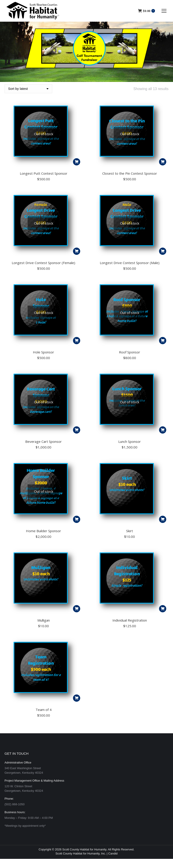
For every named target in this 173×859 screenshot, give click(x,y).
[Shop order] (28, 88)
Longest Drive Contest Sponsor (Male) (129, 262)
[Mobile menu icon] (163, 10)
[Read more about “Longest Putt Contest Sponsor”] (76, 161)
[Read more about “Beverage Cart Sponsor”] (76, 430)
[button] (162, 519)
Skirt (129, 531)
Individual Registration (129, 620)
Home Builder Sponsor (43, 531)
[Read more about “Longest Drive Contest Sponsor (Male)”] (162, 251)
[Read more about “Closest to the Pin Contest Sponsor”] (162, 161)
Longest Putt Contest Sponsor (43, 173)
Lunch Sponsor (129, 441)
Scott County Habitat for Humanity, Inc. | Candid (86, 853)
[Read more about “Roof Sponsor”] (162, 340)
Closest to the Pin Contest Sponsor (129, 173)
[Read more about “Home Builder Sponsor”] (76, 519)
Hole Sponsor (43, 352)
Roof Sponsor (129, 352)
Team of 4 (44, 709)
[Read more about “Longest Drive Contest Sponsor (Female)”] (76, 251)
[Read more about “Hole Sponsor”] (76, 340)
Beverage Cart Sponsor (43, 441)
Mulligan (43, 620)
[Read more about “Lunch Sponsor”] (162, 430)
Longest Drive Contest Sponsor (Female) (43, 262)
